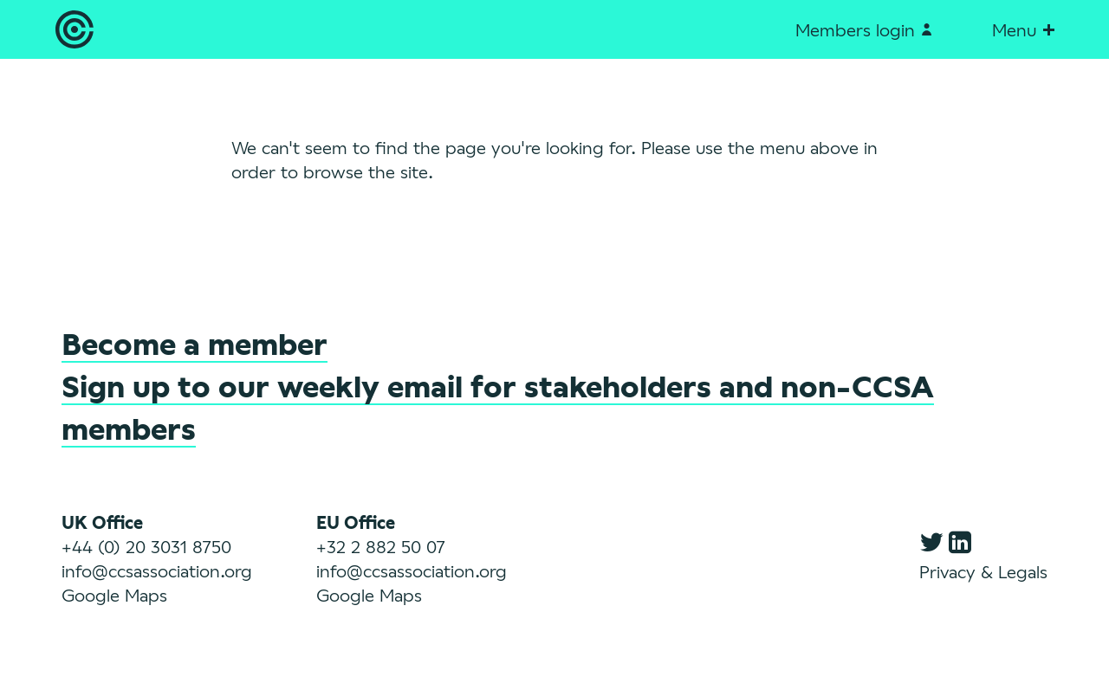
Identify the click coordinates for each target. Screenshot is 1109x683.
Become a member (195, 343)
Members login (863, 29)
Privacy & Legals (983, 571)
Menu (1023, 29)
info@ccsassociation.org (157, 570)
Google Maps (114, 594)
